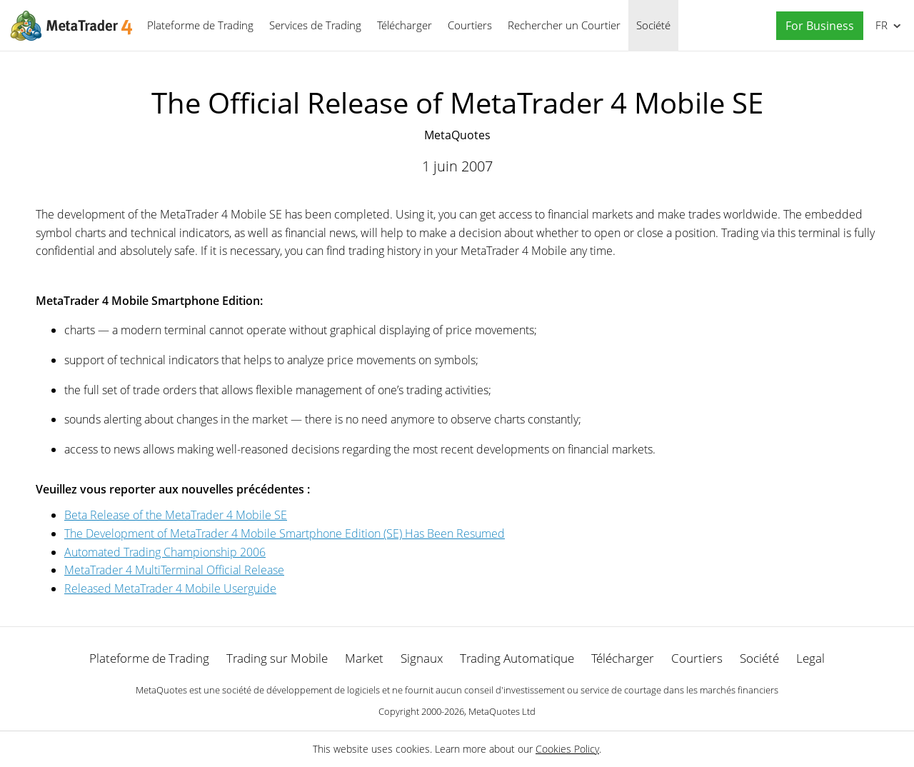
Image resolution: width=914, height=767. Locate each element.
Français (880, 25)
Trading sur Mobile (277, 658)
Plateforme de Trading (200, 25)
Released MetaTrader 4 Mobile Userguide (170, 588)
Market (364, 658)
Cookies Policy (567, 749)
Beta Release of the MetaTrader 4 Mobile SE (175, 515)
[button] (816, 26)
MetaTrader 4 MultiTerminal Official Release (174, 570)
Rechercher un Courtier (564, 25)
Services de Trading (315, 25)
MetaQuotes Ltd (502, 711)
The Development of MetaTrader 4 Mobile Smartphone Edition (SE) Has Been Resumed (284, 533)
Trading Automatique (517, 658)
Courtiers (470, 25)
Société (653, 25)
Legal (810, 658)
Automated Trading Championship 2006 (165, 552)
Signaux (422, 658)
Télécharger (404, 25)
